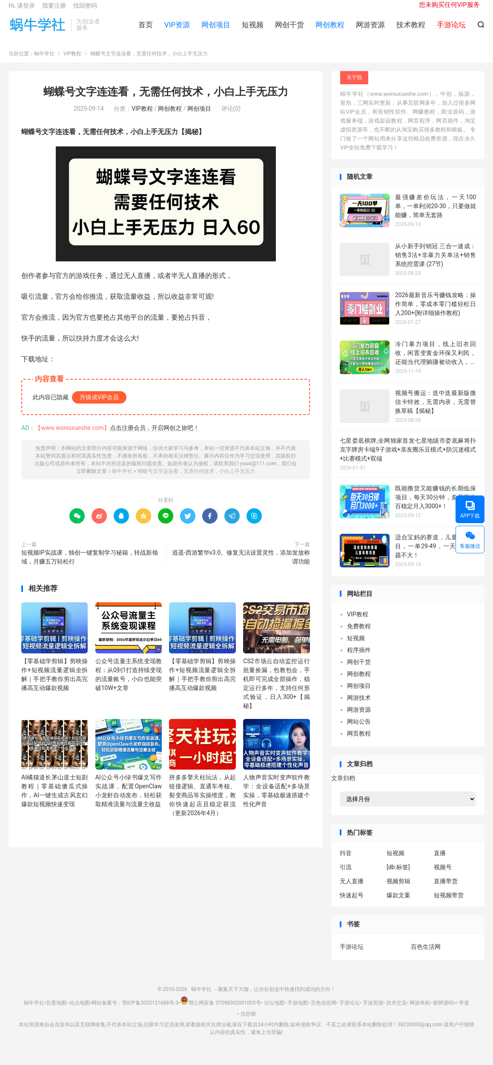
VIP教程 (72, 63)
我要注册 (54, 11)
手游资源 (373, 1012)
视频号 (443, 876)
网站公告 (359, 730)
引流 (346, 876)
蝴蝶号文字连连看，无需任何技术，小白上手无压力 (165, 100)
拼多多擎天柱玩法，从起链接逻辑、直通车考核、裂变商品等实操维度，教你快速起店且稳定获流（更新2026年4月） (202, 804)
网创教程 (329, 30)
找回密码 (85, 11)
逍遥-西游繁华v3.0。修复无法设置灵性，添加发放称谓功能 (241, 565)
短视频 (253, 30)
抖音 (346, 862)
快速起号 (352, 904)
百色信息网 (323, 1012)
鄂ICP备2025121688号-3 (150, 1012)
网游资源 (370, 30)
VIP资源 (177, 30)
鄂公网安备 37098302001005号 (220, 1012)
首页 (145, 30)
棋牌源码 (443, 1012)
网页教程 (359, 742)
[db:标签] (398, 876)
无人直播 (352, 890)
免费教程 (359, 635)
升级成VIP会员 (99, 405)
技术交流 (396, 1012)
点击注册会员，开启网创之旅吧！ (154, 436)
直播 (440, 862)
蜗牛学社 (38, 30)
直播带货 (446, 890)
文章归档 (343, 786)
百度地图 (56, 1012)
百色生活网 (426, 955)
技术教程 (410, 30)
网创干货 (289, 30)
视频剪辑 (398, 890)
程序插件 (359, 659)
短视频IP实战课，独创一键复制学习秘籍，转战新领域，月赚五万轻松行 (89, 565)
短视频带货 (449, 904)
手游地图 (297, 1012)
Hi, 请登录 (22, 11)
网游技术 (359, 706)
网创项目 (215, 30)
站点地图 (79, 1012)
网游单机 (420, 1012)
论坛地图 (274, 1012)
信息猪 (248, 1022)
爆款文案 (398, 904)
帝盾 (464, 1012)
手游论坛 (352, 955)
